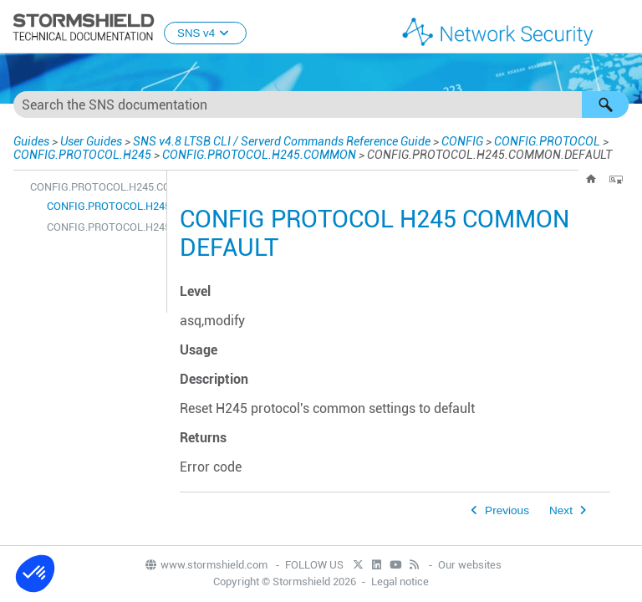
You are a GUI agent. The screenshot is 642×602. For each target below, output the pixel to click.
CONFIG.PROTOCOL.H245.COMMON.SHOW (102, 227)
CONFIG (462, 141)
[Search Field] (321, 104)
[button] (605, 104)
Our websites (470, 565)
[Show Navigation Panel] (622, 28)
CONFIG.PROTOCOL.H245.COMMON (259, 154)
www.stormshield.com (205, 565)
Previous (507, 510)
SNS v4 (205, 33)
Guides (31, 141)
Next (561, 510)
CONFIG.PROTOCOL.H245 (82, 154)
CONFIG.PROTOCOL (547, 141)
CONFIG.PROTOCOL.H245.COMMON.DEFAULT (102, 206)
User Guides (91, 141)
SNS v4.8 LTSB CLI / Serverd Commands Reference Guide (282, 141)
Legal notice (400, 581)
